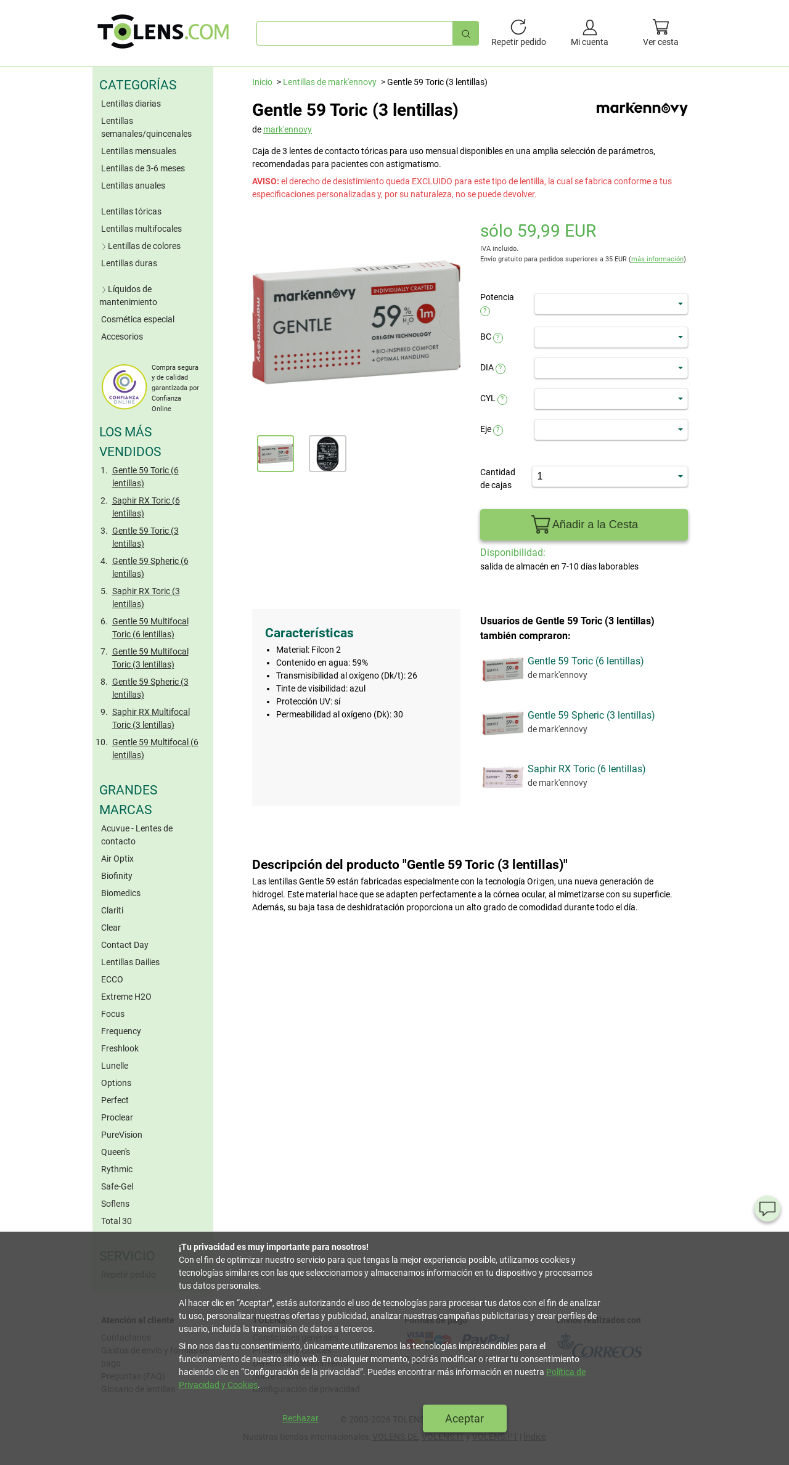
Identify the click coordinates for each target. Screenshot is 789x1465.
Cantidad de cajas (497, 478)
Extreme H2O (126, 997)
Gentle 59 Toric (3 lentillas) (145, 537)
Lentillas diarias (131, 103)
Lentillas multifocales (141, 229)
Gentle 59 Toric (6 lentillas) (145, 476)
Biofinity (117, 876)
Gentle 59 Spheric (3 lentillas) (150, 688)
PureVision (121, 1135)
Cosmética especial (137, 319)
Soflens (115, 1204)
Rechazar (300, 1418)
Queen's (115, 1152)
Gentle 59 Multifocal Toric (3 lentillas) (150, 658)
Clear (111, 927)
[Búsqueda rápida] (466, 33)
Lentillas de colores (140, 246)
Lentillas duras (129, 263)
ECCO (112, 979)
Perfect (115, 1100)
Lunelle (114, 1066)
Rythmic (117, 1169)
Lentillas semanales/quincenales (146, 127)
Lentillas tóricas (131, 211)
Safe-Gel (117, 1186)
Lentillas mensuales (138, 151)
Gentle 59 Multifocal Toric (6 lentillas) (150, 627)
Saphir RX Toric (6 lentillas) (146, 507)
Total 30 (116, 1221)
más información (657, 259)
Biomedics (121, 893)
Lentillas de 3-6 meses (143, 168)
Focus (113, 1014)
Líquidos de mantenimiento (128, 295)
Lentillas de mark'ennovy (330, 82)
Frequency (121, 1031)
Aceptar (464, 1418)
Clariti (112, 910)
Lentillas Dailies (130, 962)
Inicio (262, 82)
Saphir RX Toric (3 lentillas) (146, 597)
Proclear (117, 1117)
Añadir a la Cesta (583, 525)
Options (116, 1083)
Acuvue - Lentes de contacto (137, 834)
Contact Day (125, 945)
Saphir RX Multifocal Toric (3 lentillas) (151, 718)
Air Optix (117, 858)
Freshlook (120, 1048)
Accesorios (122, 336)
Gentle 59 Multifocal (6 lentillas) (155, 748)
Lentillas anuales (133, 185)
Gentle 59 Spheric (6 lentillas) (150, 567)
